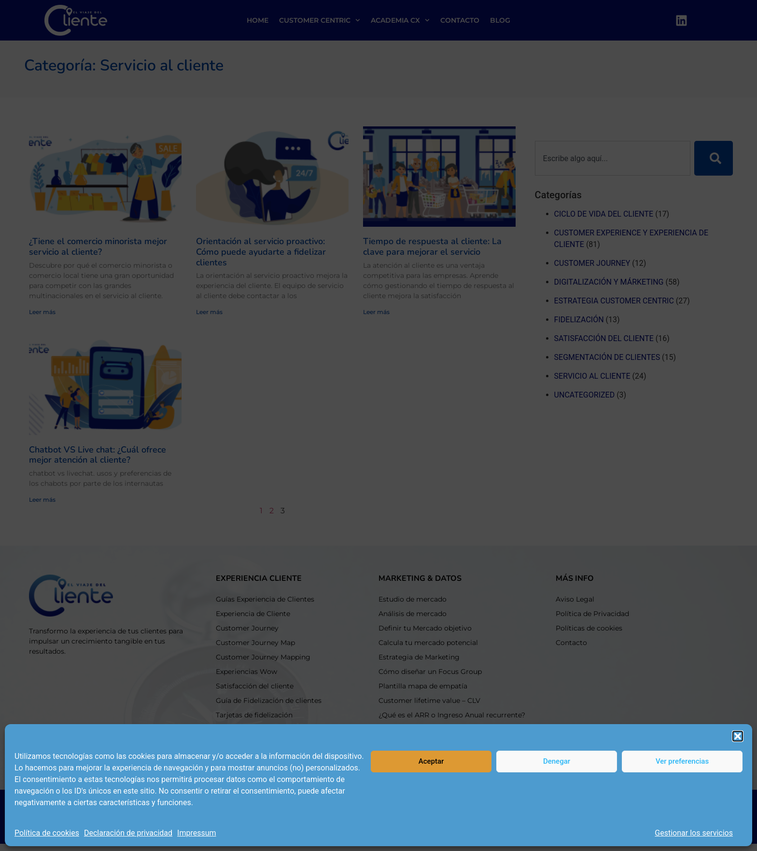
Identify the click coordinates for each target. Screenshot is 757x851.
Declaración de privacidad (128, 832)
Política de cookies (46, 832)
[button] (738, 736)
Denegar (556, 761)
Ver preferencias (682, 761)
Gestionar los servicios (694, 832)
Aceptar (431, 761)
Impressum (196, 832)
